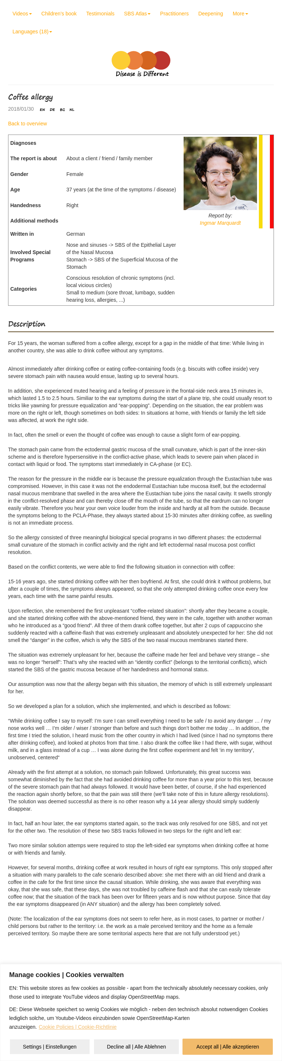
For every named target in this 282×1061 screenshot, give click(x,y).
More (240, 13)
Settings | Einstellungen (49, 1047)
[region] (141, 1012)
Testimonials (100, 13)
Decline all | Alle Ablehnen (136, 1047)
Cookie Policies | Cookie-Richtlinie (77, 1027)
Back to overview (27, 123)
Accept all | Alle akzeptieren (227, 1047)
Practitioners (174, 13)
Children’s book (59, 13)
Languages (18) (32, 31)
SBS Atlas (137, 13)
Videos (22, 13)
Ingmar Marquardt (220, 223)
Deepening (210, 13)
